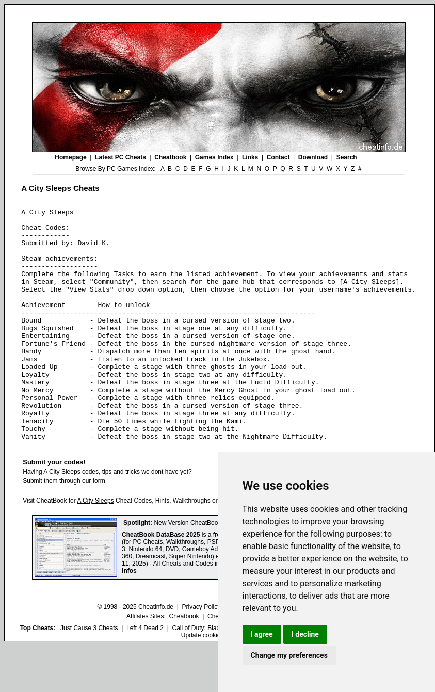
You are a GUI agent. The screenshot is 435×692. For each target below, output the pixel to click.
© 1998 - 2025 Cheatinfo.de (135, 653)
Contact (278, 157)
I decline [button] (305, 634)
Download (313, 157)
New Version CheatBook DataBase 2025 (209, 569)
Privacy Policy (201, 653)
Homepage (70, 157)
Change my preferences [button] (289, 655)
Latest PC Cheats (120, 157)
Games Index (214, 157)
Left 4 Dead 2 (145, 674)
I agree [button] (262, 634)
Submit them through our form (64, 527)
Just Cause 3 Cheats (89, 674)
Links (250, 157)
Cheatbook (170, 157)
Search (346, 157)
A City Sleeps (95, 547)
